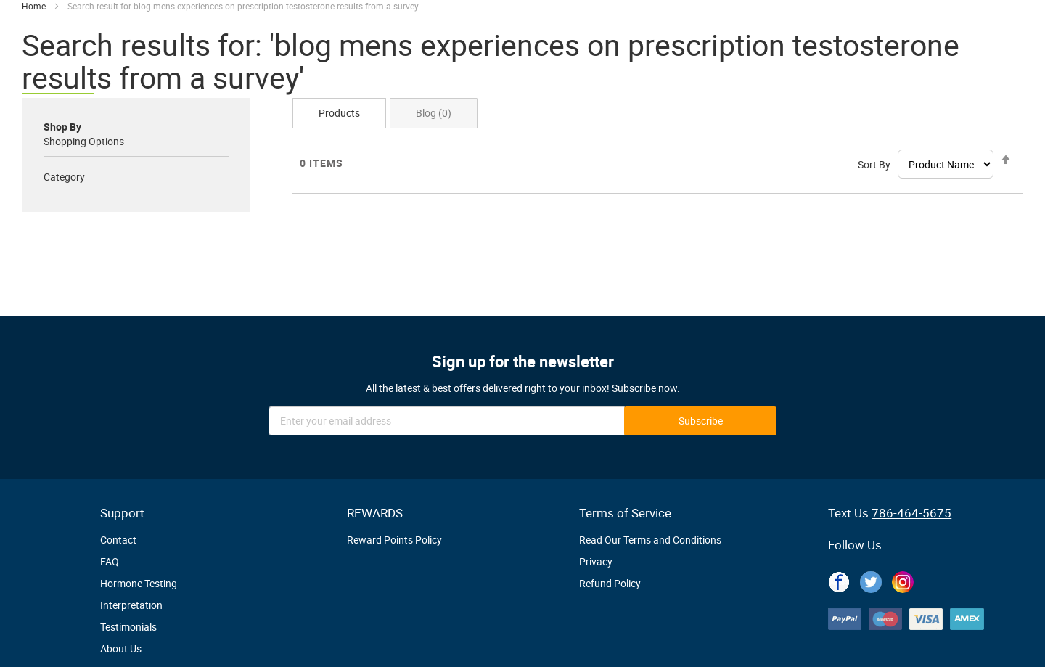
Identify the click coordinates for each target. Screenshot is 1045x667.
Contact (118, 540)
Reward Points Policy (394, 540)
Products (339, 113)
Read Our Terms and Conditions (650, 540)
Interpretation (131, 605)
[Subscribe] (700, 420)
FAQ (109, 561)
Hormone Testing (138, 583)
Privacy (595, 561)
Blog (433, 113)
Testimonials (128, 627)
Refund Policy (610, 583)
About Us (121, 648)
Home (35, 6)
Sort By (874, 164)
